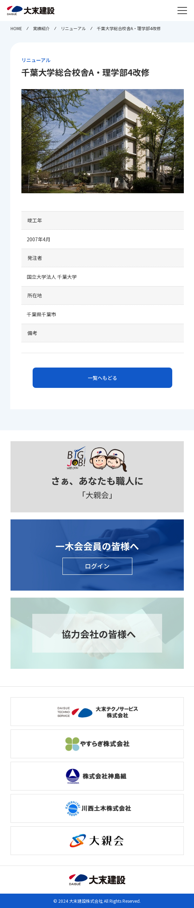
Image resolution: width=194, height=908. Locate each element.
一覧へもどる (102, 377)
